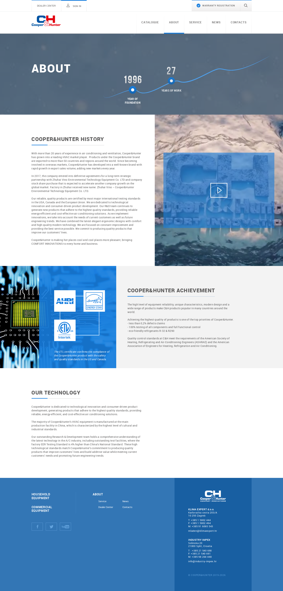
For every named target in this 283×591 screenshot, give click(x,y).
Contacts (239, 22)
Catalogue (150, 22)
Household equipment (41, 496)
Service (195, 22)
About (174, 22)
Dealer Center (105, 507)
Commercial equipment (42, 508)
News (216, 22)
